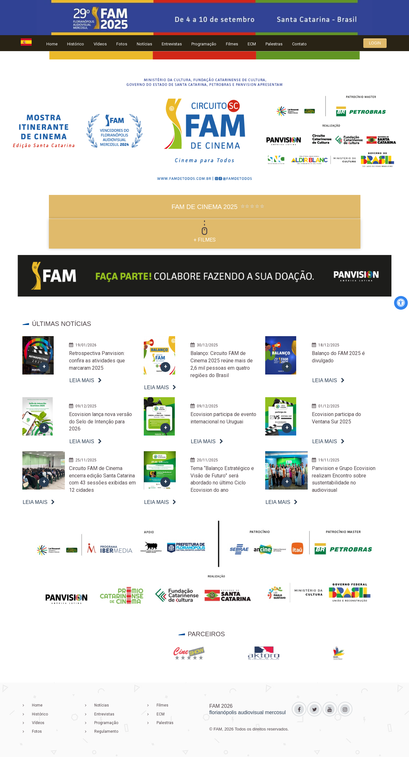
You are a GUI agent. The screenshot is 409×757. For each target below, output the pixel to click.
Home (52, 44)
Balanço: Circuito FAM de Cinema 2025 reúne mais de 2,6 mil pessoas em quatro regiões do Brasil (221, 364)
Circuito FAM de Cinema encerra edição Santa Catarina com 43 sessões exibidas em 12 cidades (102, 479)
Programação (203, 44)
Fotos (121, 44)
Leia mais (81, 380)
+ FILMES (205, 240)
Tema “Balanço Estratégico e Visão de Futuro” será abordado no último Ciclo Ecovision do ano (222, 479)
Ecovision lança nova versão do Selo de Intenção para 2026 (100, 421)
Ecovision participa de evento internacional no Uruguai (223, 418)
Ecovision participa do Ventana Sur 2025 (336, 418)
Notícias (144, 44)
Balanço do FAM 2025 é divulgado (338, 357)
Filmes (232, 44)
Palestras (274, 44)
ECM (252, 44)
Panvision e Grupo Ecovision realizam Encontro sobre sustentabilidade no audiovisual (343, 479)
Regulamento (106, 731)
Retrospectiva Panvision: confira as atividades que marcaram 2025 (97, 360)
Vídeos (100, 44)
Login (375, 43)
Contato (299, 44)
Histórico (75, 44)
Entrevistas (172, 44)
